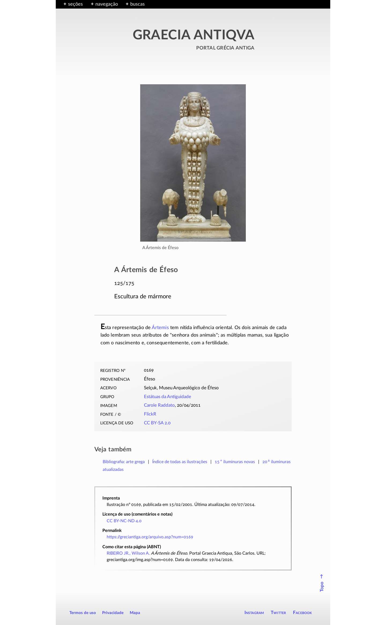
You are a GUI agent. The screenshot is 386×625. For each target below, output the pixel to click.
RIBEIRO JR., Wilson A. (128, 553)
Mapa (135, 613)
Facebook (302, 612)
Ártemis (160, 327)
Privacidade (113, 613)
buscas (137, 4)
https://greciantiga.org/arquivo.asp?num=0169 (150, 537)
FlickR (150, 414)
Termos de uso (82, 613)
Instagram (254, 612)
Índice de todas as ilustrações (179, 462)
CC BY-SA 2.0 (157, 423)
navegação (106, 4)
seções (75, 4)
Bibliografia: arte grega (124, 462)
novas (235, 462)
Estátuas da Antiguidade (167, 397)
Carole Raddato (159, 405)
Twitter (278, 612)
